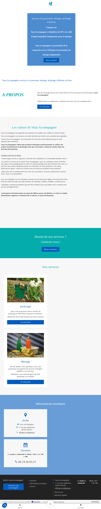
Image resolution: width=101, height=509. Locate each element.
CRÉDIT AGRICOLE (58, 502)
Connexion (95, 501)
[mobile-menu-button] (50, 503)
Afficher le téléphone (26, 432)
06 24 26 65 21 (27, 462)
